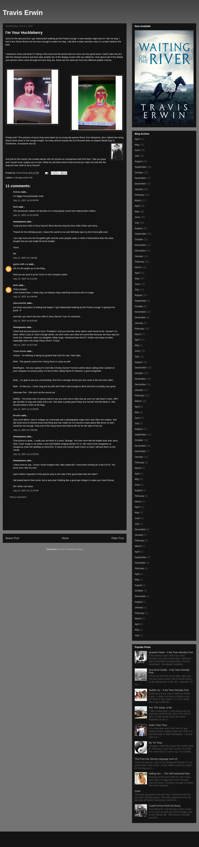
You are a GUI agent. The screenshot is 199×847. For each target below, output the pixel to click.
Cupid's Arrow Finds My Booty (164, 805)
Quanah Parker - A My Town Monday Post (171, 652)
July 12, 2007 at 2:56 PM (25, 430)
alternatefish (19, 303)
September (140, 167)
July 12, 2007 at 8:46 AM (25, 296)
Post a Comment (18, 497)
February (139, 194)
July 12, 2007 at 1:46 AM (25, 258)
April (137, 139)
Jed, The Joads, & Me (160, 707)
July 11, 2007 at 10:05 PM (25, 200)
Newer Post (12, 538)
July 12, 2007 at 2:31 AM (25, 278)
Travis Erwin (23, 12)
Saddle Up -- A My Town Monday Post (169, 690)
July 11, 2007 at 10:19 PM (25, 215)
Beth (15, 285)
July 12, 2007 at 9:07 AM (25, 345)
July (137, 155)
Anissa (16, 192)
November (140, 178)
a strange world (20, 177)
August (138, 161)
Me (31, 177)
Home (65, 538)
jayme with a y (20, 264)
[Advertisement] (65, 517)
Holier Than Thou (158, 725)
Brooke (17, 415)
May (137, 144)
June (137, 150)
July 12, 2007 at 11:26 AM (25, 409)
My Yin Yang (155, 742)
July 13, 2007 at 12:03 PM (25, 454)
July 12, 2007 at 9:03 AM (25, 320)
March (138, 200)
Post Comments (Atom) (71, 549)
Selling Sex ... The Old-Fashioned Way (169, 773)
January (139, 189)
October (139, 172)
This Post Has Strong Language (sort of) (156, 759)
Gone (137, 791)
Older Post (117, 538)
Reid (15, 207)
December (140, 183)
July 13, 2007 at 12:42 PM (25, 490)
